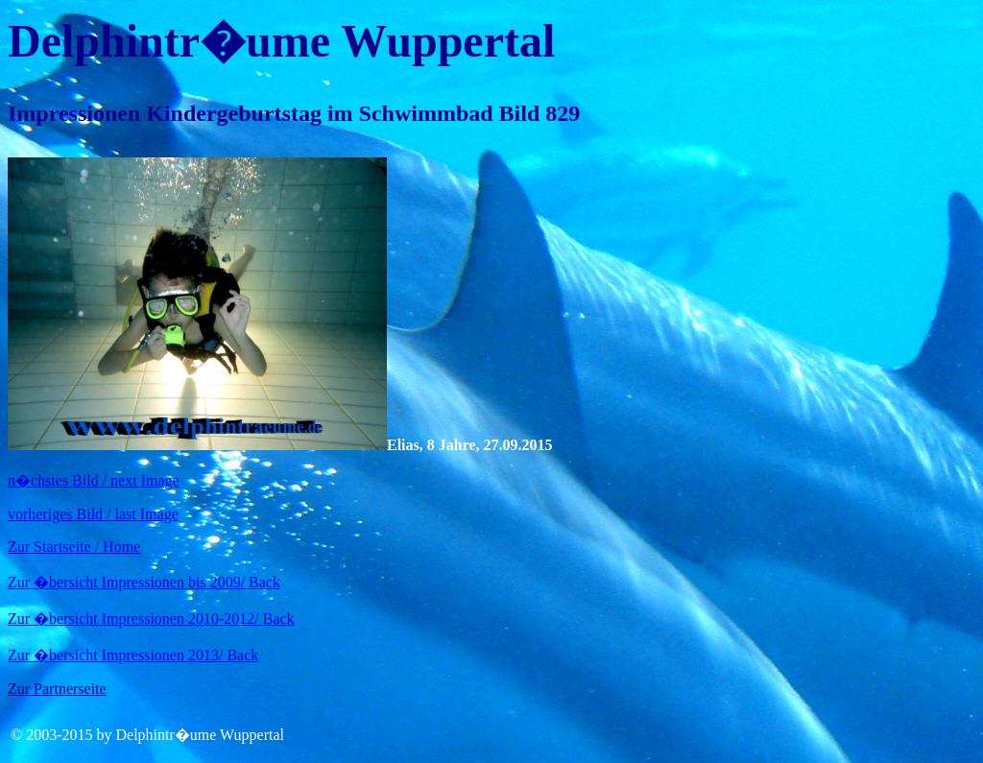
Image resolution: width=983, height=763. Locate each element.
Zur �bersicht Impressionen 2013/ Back (133, 655)
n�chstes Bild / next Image (94, 480)
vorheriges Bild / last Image (93, 514)
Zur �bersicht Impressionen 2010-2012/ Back (151, 618)
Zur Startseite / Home (74, 546)
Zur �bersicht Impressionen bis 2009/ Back (144, 582)
